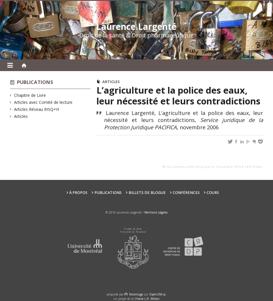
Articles (21, 116)
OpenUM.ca (157, 294)
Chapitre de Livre (30, 95)
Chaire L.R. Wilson (147, 299)
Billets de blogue (147, 192)
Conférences (186, 192)
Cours (213, 192)
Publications (35, 82)
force (136, 294)
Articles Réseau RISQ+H (36, 109)
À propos (78, 192)
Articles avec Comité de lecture (43, 102)
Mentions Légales (155, 212)
